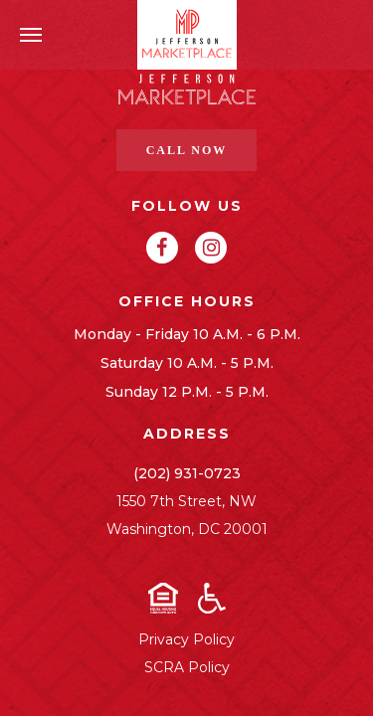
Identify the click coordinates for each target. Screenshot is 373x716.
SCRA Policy (187, 667)
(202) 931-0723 (187, 473)
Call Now (187, 150)
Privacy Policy (186, 639)
